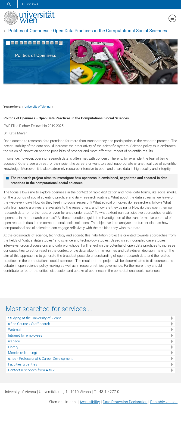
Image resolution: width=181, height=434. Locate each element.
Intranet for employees (25, 335)
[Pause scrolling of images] (60, 43)
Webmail (14, 330)
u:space (14, 341)
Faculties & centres (22, 364)
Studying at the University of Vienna (35, 318)
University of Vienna (38, 106)
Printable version (164, 402)
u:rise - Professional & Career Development (40, 358)
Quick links (30, 4)
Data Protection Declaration (125, 402)
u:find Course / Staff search (29, 324)
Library (13, 347)
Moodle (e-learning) (22, 353)
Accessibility (90, 402)
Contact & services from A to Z (31, 370)
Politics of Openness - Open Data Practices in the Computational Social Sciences (87, 30)
